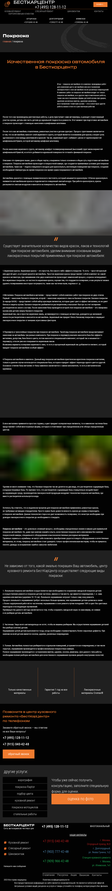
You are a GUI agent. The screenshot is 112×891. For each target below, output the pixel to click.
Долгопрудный (56, 19)
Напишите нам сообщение (15, 866)
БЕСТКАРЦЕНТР (23, 4)
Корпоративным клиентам (92, 14)
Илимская (80, 19)
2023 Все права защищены (15, 880)
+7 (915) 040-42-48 (16, 744)
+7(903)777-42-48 (56, 22)
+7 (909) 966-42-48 (56, 861)
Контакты (71, 14)
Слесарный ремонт (37, 14)
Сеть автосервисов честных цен (23, 7)
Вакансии (84, 875)
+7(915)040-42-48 (31, 22)
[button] (93, 6)
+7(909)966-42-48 (81, 22)
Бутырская (31, 19)
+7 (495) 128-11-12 (68, 5)
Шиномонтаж (56, 14)
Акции (74, 875)
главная (7, 41)
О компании (49, 875)
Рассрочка (62, 875)
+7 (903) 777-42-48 (56, 852)
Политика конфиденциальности (56, 880)
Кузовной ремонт (15, 14)
